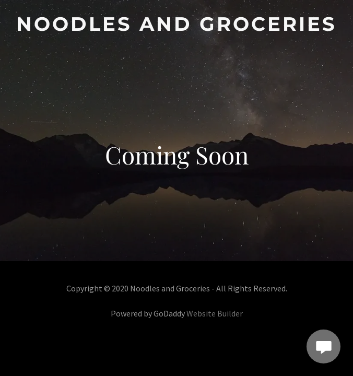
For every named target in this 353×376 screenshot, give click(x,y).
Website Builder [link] (214, 313)
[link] (176, 24)
